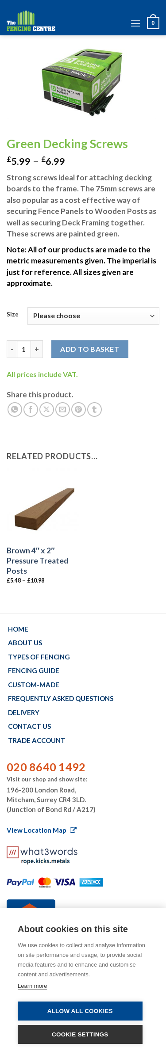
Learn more (32, 986)
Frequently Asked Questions (60, 698)
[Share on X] (46, 409)
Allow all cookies (80, 1011)
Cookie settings (80, 1034)
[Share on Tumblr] (94, 409)
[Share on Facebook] (30, 409)
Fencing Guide (33, 670)
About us (25, 643)
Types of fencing (39, 657)
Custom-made (33, 685)
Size (13, 315)
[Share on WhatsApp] (15, 409)
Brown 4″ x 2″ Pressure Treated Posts (37, 560)
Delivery (23, 712)
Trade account (37, 740)
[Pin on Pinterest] (78, 409)
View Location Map (42, 830)
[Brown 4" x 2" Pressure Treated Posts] (43, 504)
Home (18, 629)
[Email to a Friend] (62, 409)
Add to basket (89, 349)
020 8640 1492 (46, 766)
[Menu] (135, 23)
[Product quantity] (24, 349)
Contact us (29, 726)
